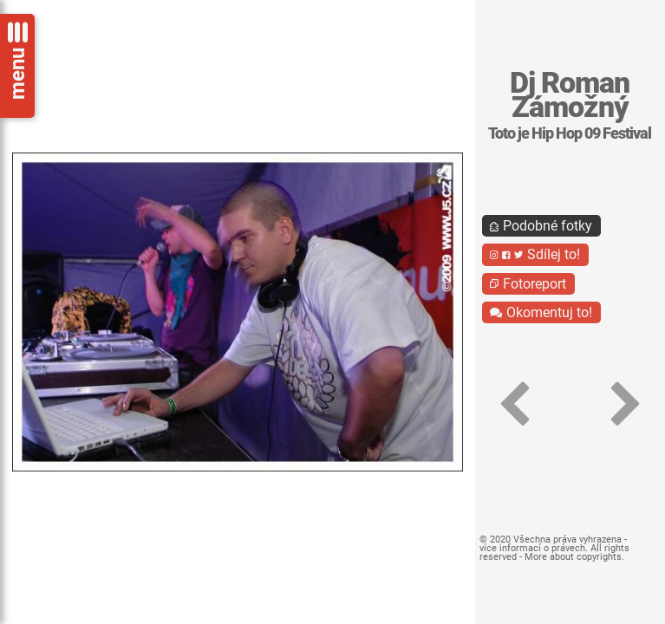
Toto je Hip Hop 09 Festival (569, 133)
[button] (514, 404)
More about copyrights (573, 556)
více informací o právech (532, 548)
